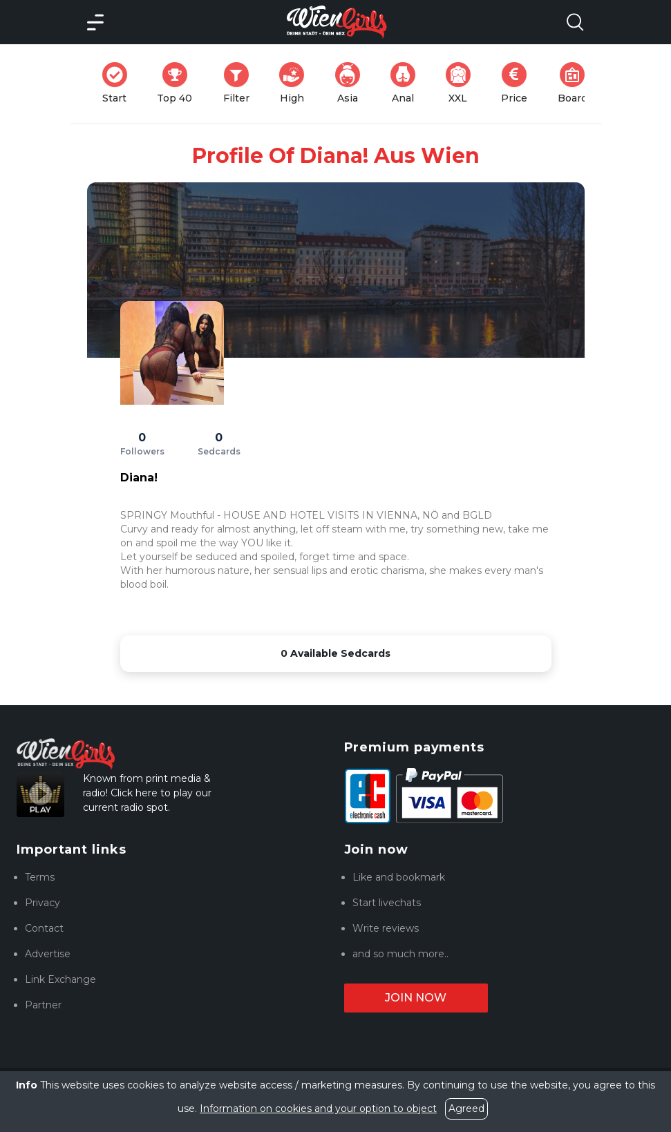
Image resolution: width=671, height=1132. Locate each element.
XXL (461, 83)
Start (118, 83)
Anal (407, 83)
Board (577, 83)
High (295, 83)
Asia (351, 83)
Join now (415, 997)
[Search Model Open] (575, 22)
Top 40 (178, 83)
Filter (240, 83)
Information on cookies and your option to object (318, 1108)
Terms (40, 877)
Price (518, 83)
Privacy (42, 902)
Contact (44, 928)
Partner (43, 1005)
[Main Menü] (95, 22)
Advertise (47, 954)
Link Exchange (60, 979)
